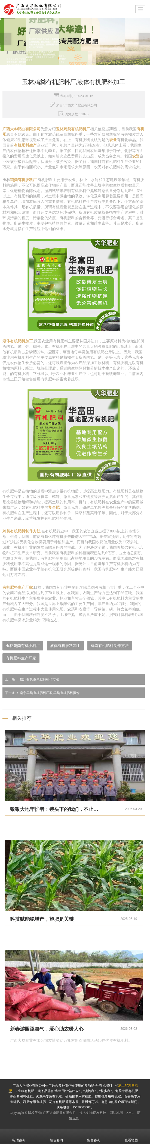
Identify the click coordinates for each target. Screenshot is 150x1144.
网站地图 (116, 1113)
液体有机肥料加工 (65, 645)
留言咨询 (93, 1136)
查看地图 (131, 1136)
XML (130, 1113)
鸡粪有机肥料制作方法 (110, 645)
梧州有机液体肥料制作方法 (30, 679)
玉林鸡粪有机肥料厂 (23, 645)
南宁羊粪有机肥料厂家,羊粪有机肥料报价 (40, 693)
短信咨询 (56, 1136)
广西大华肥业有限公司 (59, 1113)
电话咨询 (18, 1136)
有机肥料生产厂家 (21, 658)
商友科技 (99, 1113)
